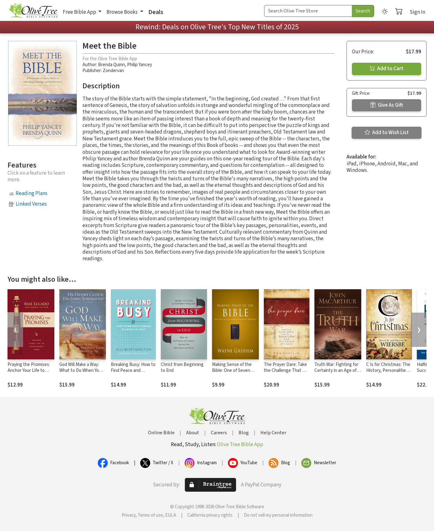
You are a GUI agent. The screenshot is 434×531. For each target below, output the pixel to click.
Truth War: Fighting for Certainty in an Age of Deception (336, 370)
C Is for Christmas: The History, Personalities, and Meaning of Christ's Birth (388, 373)
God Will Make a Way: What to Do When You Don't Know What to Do (82, 370)
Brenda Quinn (111, 64)
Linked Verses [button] (31, 204)
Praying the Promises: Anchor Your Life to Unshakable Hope (28, 370)
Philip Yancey (139, 64)
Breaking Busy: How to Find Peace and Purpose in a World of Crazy (133, 373)
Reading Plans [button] (31, 193)
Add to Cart (386, 68)
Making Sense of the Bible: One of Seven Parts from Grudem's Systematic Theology (232, 373)
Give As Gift (386, 105)
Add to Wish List (387, 132)
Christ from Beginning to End (182, 367)
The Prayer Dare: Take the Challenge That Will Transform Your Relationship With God (286, 373)
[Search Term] (308, 11)
